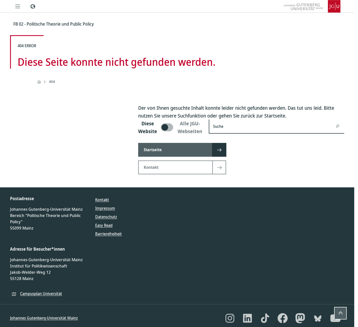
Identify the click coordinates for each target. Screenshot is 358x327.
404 (52, 81)
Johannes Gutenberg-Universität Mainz (44, 318)
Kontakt (102, 199)
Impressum (105, 208)
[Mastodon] (300, 318)
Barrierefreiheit (108, 234)
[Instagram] (230, 318)
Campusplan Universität (41, 293)
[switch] (170, 127)
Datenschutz (106, 217)
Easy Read (104, 225)
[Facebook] (283, 318)
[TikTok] (265, 318)
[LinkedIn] (247, 318)
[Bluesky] (318, 318)
